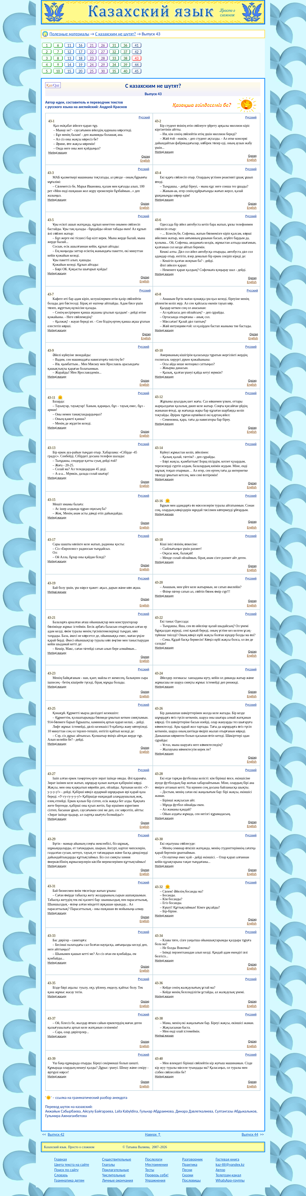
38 (125, 58)
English (145, 161)
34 (114, 64)
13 (69, 58)
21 (91, 45)
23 (91, 58)
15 (69, 71)
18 (80, 58)
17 (80, 52)
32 (114, 52)
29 (103, 64)
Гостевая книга (227, 1159)
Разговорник (192, 1159)
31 (114, 45)
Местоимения (156, 1164)
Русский (144, 117)
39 (125, 64)
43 (136, 58)
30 (103, 71)
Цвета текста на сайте (71, 1164)
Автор (220, 1170)
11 (69, 45)
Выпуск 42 (56, 1134)
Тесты (149, 1170)
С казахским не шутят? (115, 34)
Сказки (187, 1175)
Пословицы (191, 1180)
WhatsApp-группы (230, 1180)
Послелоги (153, 1159)
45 (136, 71)
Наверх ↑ (153, 1134)
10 (58, 71)
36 (125, 45)
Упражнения (155, 1180)
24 (91, 64)
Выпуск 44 (250, 1134)
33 (114, 58)
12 (69, 52)
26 (103, 45)
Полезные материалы (69, 34)
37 (125, 52)
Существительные (116, 1159)
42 (136, 52)
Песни (187, 1170)
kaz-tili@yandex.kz (230, 1164)
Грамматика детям (69, 1180)
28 (103, 58)
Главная (60, 1159)
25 (91, 71)
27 (103, 52)
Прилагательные (115, 1170)
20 (80, 71)
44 (136, 64)
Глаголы (108, 1164)
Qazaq (146, 156)
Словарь (61, 1175)
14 (69, 64)
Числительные (114, 1175)
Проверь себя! (157, 1175)
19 (80, 64)
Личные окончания (117, 1180)
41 (136, 45)
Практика (189, 1164)
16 (80, 45)
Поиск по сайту (66, 1170)
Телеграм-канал (228, 1175)
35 (114, 71)
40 (125, 71)
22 (91, 52)
